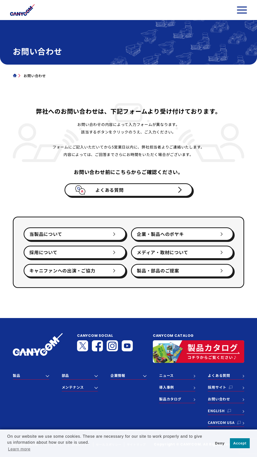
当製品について (45, 234)
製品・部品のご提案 (158, 270)
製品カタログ (170, 398)
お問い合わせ (219, 398)
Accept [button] (239, 443)
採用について (43, 252)
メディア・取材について (162, 252)
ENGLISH (216, 410)
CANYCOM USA (221, 422)
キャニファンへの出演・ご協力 (62, 270)
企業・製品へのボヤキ (160, 234)
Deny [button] (220, 443)
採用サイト (217, 387)
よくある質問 (109, 190)
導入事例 (166, 387)
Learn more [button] (19, 449)
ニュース (166, 375)
